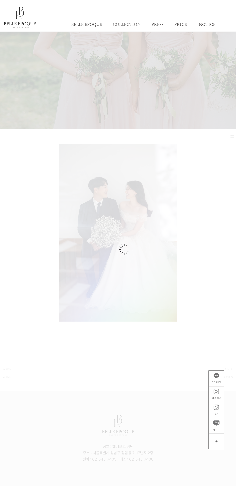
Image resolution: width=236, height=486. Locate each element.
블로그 (216, 425)
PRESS (157, 24)
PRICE (180, 24)
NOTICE (207, 24)
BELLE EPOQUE (86, 24)
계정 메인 (216, 394)
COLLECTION (127, 24)
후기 (216, 410)
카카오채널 (216, 378)
